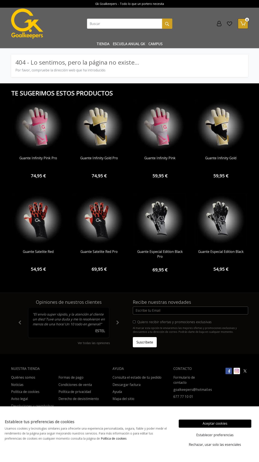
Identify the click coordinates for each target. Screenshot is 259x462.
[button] (19, 323)
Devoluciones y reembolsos (32, 406)
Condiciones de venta (75, 384)
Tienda (103, 44)
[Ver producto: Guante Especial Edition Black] (220, 219)
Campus (155, 44)
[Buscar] (124, 24)
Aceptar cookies (215, 423)
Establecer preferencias (215, 435)
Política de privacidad (75, 391)
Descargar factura (126, 384)
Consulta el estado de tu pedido (137, 377)
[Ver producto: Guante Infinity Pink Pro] (38, 126)
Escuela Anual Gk (129, 44)
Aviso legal (19, 398)
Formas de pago (71, 377)
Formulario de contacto (184, 380)
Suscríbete (144, 342)
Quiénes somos (23, 377)
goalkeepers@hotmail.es (192, 389)
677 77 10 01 (183, 396)
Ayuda (117, 391)
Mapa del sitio (123, 398)
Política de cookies (25, 391)
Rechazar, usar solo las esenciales (215, 444)
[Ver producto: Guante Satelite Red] (38, 219)
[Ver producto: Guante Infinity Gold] (220, 126)
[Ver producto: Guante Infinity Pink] (160, 126)
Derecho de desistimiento (79, 398)
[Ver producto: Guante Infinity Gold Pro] (99, 126)
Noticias (17, 384)
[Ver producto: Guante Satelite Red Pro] (99, 219)
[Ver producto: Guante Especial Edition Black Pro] (160, 219)
